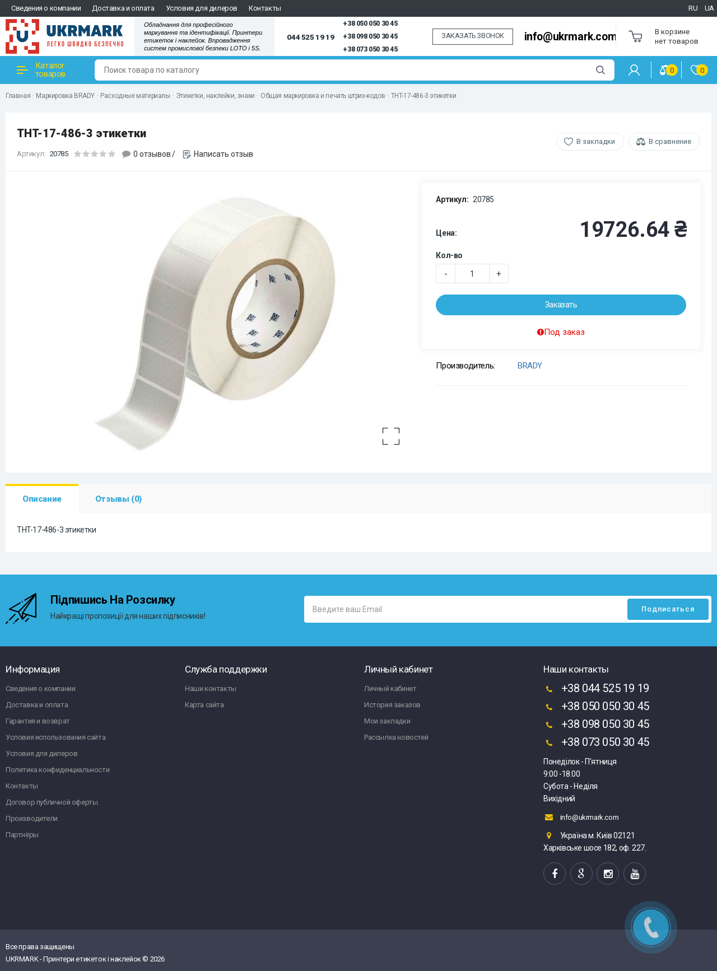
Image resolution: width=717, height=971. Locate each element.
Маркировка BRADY (65, 96)
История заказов (392, 705)
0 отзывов (152, 154)
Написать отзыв (223, 154)
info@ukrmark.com (570, 36)
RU (692, 8)
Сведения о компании (46, 8)
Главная (18, 96)
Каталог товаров (41, 69)
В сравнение (670, 141)
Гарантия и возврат (38, 721)
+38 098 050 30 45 (370, 36)
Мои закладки (387, 721)
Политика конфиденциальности (57, 769)
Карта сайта (204, 705)
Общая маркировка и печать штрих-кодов (322, 96)
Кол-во (449, 255)
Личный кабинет (390, 688)
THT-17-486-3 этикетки (424, 96)
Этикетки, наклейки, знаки (215, 96)
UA (709, 8)
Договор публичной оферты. (52, 802)
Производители (32, 818)
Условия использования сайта (55, 737)
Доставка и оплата (123, 8)
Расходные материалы (135, 96)
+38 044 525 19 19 (596, 689)
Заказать (561, 304)
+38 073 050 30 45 (370, 49)
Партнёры (22, 834)
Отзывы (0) (118, 499)
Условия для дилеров (202, 8)
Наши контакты (210, 688)
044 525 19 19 (310, 36)
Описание (42, 499)
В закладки (595, 141)
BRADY (530, 366)
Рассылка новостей (396, 737)
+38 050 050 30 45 (370, 23)
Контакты (265, 8)
